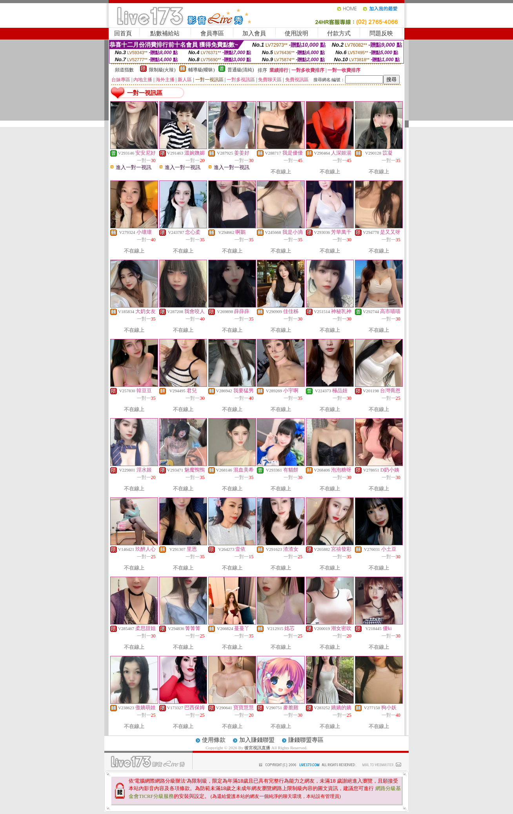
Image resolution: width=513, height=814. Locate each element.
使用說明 (296, 33)
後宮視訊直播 (257, 747)
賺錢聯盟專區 (306, 740)
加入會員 (254, 33)
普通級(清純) (240, 70)
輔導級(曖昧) (201, 70)
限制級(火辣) (162, 70)
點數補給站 (165, 33)
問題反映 (381, 33)
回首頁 (123, 33)
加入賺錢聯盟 (257, 740)
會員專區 (212, 33)
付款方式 (339, 33)
